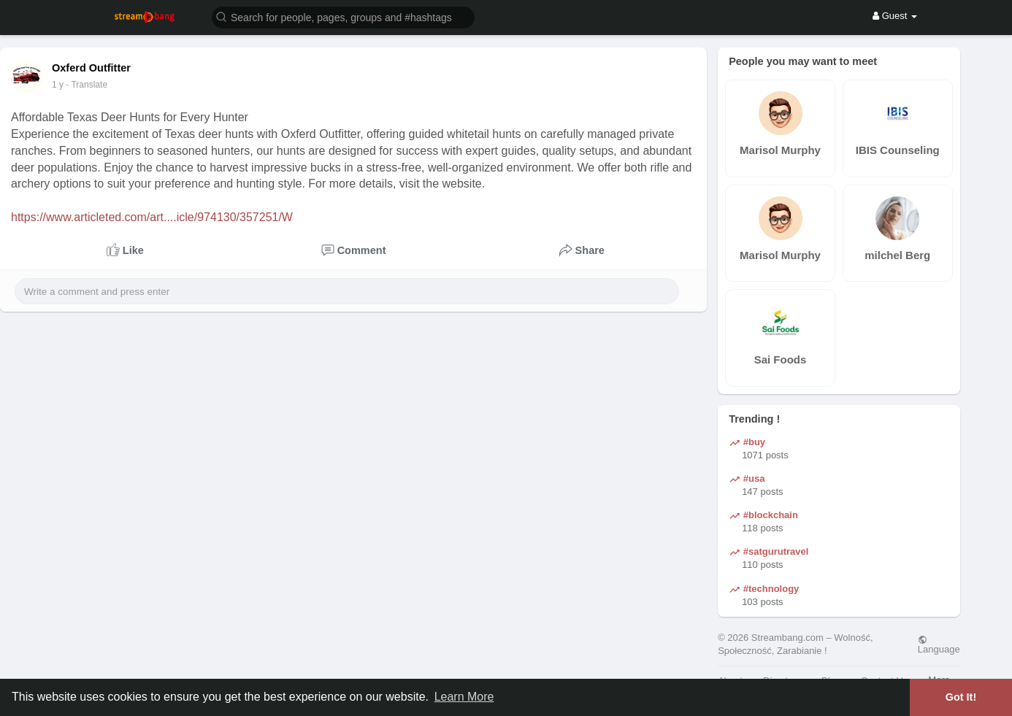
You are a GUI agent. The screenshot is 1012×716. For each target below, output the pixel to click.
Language (939, 644)
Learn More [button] (464, 696)
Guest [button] (895, 15)
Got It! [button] (961, 697)
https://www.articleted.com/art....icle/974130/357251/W (152, 217)
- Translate (94, 85)
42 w (61, 85)
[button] (343, 16)
